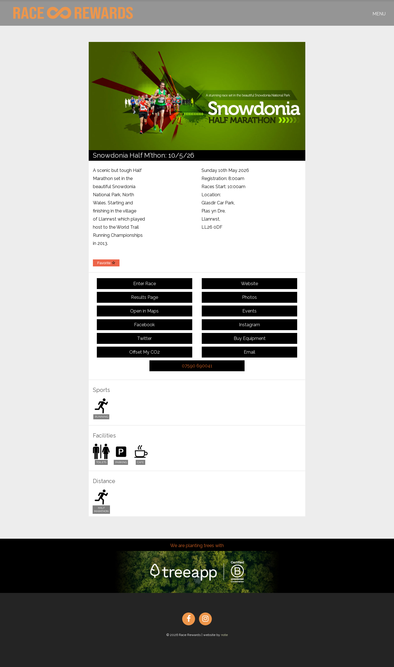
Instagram (249, 324)
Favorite (106, 263)
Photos (249, 297)
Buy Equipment (250, 338)
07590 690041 (197, 365)
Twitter (144, 338)
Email (249, 352)
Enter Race (144, 283)
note (224, 635)
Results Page (144, 297)
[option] (197, 96)
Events (249, 311)
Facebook (144, 324)
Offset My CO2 (144, 352)
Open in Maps (144, 311)
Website (249, 283)
